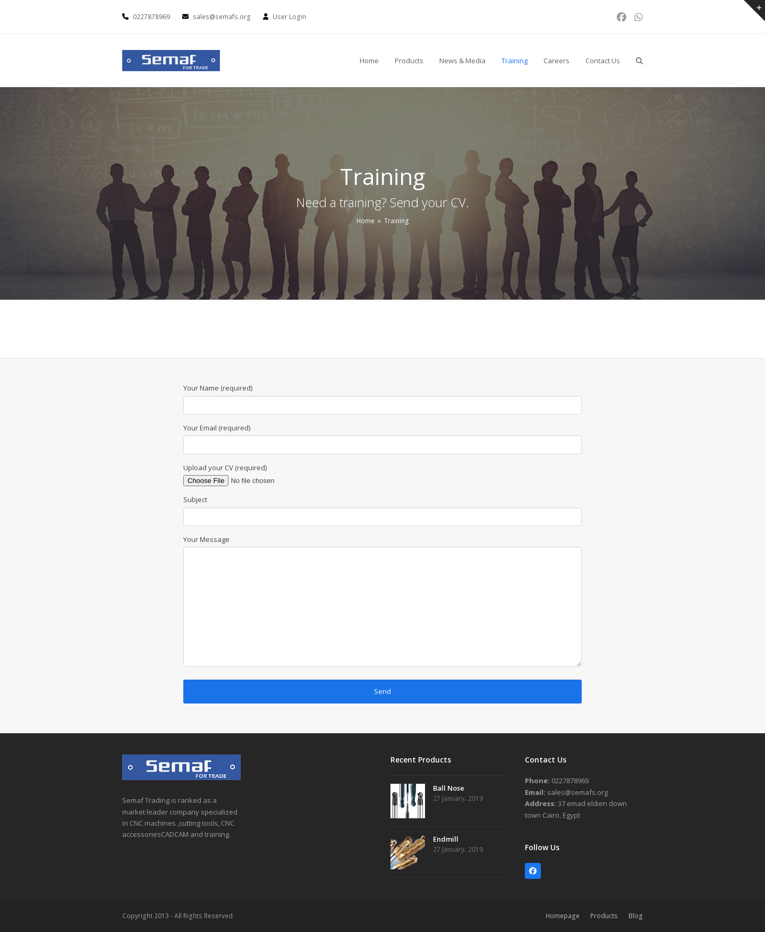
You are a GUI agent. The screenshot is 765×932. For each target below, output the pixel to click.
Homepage (563, 915)
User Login (289, 16)
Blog (635, 915)
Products (604, 915)
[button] (639, 60)
